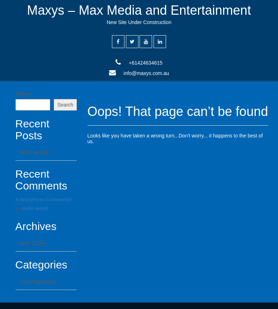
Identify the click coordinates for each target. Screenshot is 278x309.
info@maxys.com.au (146, 73)
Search (23, 94)
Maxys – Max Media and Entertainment (139, 10)
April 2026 (32, 243)
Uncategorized (37, 281)
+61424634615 (145, 63)
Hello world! (34, 152)
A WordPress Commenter (43, 199)
